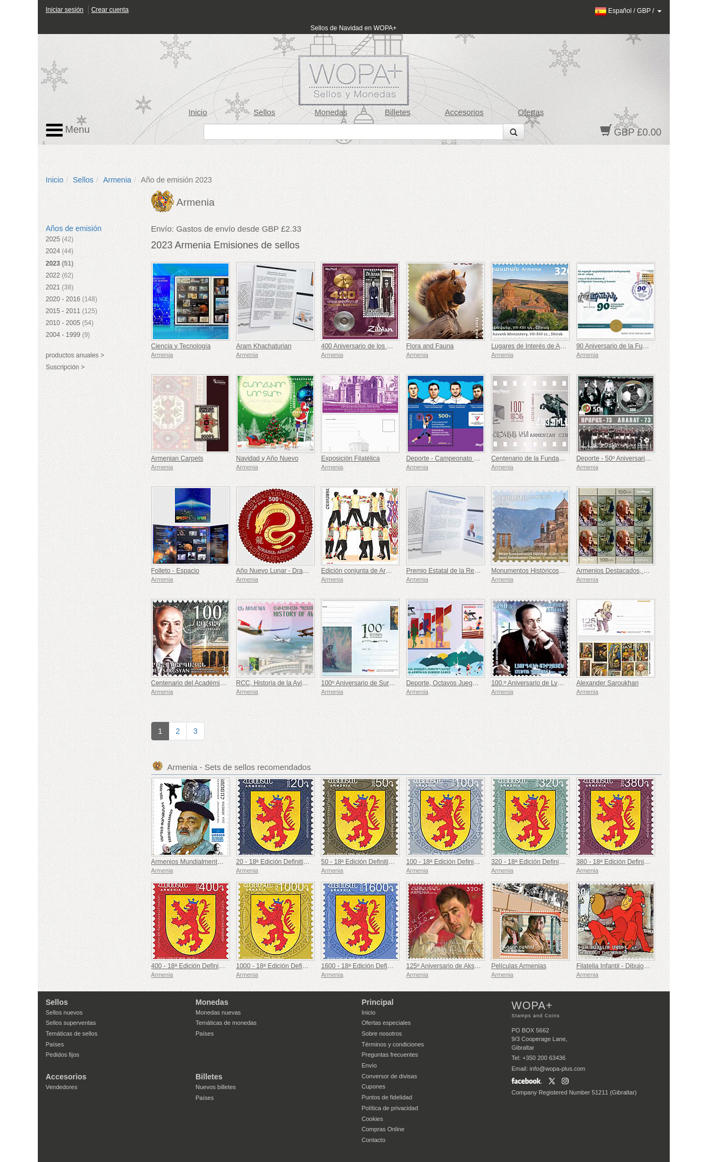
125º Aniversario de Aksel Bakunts (455, 966)
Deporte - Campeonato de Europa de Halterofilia (475, 458)
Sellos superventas (71, 1022)
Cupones (374, 1086)
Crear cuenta (110, 9)
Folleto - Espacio (175, 571)
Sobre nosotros (382, 1033)
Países (55, 1044)
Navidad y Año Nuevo (267, 458)
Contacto (374, 1140)
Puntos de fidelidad (387, 1097)
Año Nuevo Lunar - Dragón (274, 571)
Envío (369, 1065)
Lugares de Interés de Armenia (535, 346)
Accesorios (464, 112)
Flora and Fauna (430, 346)
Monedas (331, 112)
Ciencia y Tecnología (181, 346)
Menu (68, 130)
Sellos (264, 112)
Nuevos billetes (216, 1087)
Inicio (197, 112)
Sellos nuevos (64, 1012)
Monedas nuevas (218, 1012)
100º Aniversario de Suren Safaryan (372, 683)
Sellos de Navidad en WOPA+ (354, 28)
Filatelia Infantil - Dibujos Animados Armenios (641, 966)
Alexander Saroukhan (607, 683)
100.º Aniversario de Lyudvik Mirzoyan (546, 683)
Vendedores (62, 1087)
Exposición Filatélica (350, 458)
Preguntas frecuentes (390, 1054)
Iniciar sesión (65, 9)
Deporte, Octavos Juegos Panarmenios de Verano (478, 683)
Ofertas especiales (386, 1022)
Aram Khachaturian (264, 346)
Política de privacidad (390, 1108)
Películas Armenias (518, 966)
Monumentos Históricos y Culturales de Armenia (560, 571)
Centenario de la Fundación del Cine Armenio (556, 458)
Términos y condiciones (393, 1044)
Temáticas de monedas (226, 1022)
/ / (628, 11)
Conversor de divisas (390, 1076)
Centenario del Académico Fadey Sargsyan (213, 683)
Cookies (372, 1119)
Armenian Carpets (177, 458)
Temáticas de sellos (72, 1033)
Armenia (117, 179)
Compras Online (383, 1129)
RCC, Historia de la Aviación (277, 683)
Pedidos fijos (62, 1054)
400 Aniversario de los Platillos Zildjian (376, 346)
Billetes (397, 112)
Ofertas (531, 112)
